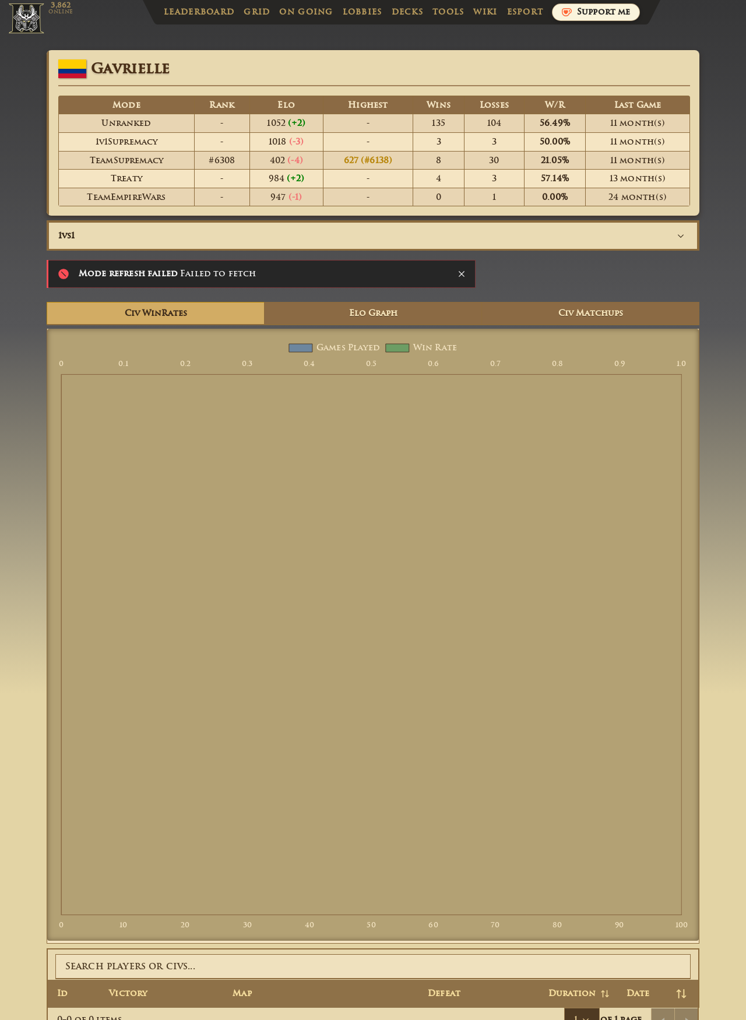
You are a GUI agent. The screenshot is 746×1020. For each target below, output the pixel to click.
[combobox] (373, 235)
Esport (525, 12)
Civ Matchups (590, 313)
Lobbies (362, 12)
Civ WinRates (156, 313)
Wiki (485, 12)
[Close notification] (462, 274)
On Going (306, 12)
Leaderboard (199, 12)
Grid (257, 12)
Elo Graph (373, 313)
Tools (448, 12)
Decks (407, 12)
